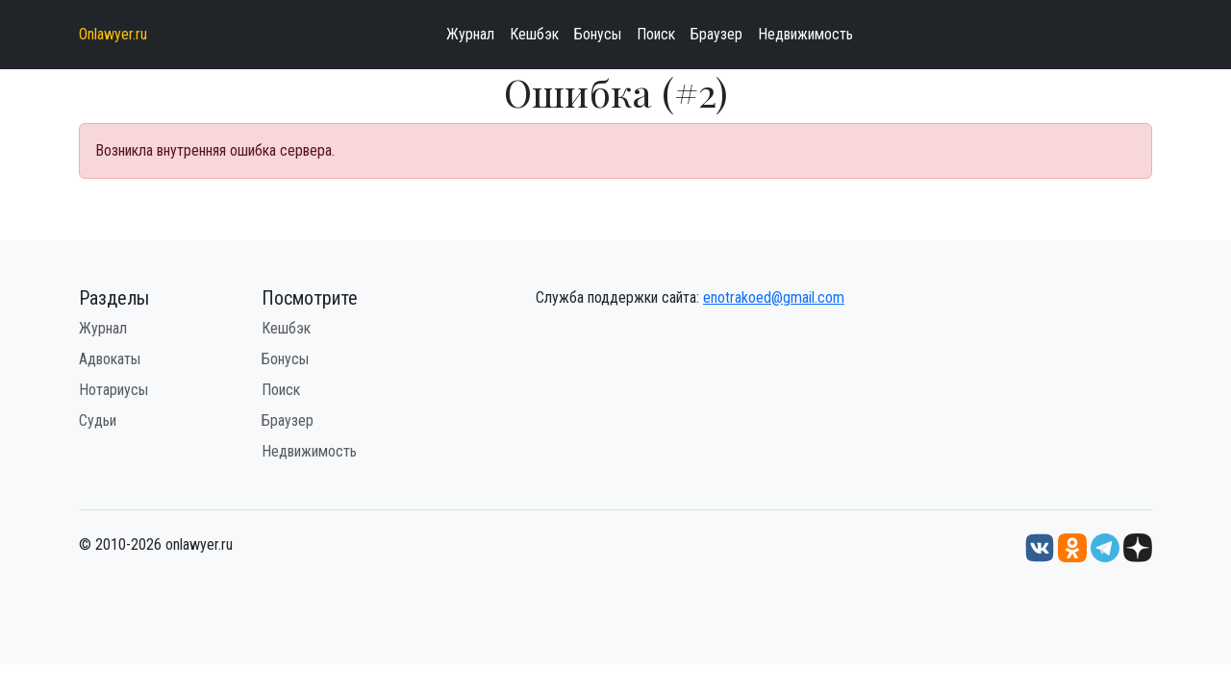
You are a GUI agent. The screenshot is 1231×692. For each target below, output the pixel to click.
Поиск (656, 34)
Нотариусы (113, 390)
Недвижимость (805, 34)
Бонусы (597, 34)
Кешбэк (534, 34)
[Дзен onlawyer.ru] (1137, 546)
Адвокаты (109, 359)
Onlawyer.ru (113, 34)
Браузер (716, 34)
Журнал (470, 34)
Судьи (97, 420)
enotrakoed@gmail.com (773, 297)
